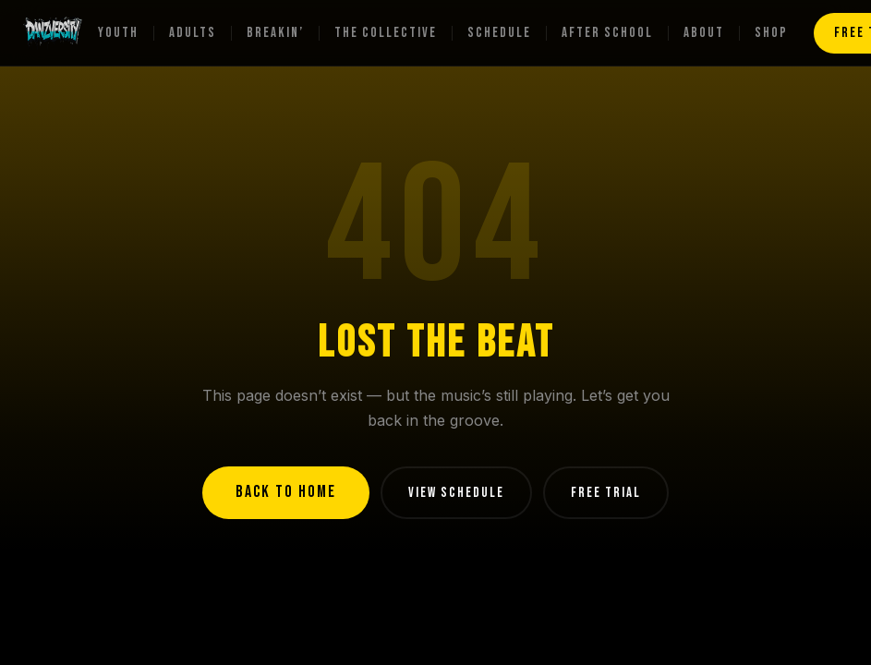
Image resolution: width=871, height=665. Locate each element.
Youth (118, 33)
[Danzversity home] (52, 33)
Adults (192, 33)
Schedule (499, 33)
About (703, 33)
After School (607, 33)
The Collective (385, 33)
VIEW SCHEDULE (456, 493)
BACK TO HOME (286, 492)
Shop (771, 33)
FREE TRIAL (606, 493)
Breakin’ (275, 33)
